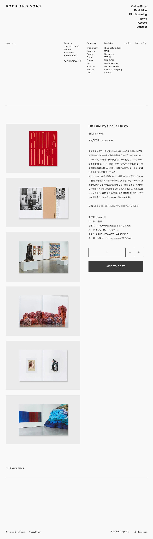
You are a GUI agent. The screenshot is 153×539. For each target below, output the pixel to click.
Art (88, 63)
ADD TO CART (115, 266)
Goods (90, 54)
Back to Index (15, 468)
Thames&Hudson (113, 48)
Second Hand (70, 55)
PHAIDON (109, 60)
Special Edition (71, 46)
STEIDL (107, 57)
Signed (67, 49)
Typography (92, 48)
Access (142, 22)
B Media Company (113, 69)
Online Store (139, 6)
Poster (90, 57)
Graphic (91, 51)
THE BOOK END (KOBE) (120, 532)
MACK (107, 51)
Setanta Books (111, 63)
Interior (90, 69)
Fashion (91, 66)
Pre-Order (69, 52)
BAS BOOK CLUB (72, 61)
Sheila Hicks (100, 206)
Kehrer (107, 72)
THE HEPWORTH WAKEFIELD (122, 206)
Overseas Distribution (15, 532)
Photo (90, 60)
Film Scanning (138, 14)
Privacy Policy (35, 532)
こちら (115, 238)
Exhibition (140, 10)
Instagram (142, 532)
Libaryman (109, 54)
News (143, 18)
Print (89, 72)
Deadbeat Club (111, 66)
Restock (68, 43)
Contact (142, 27)
